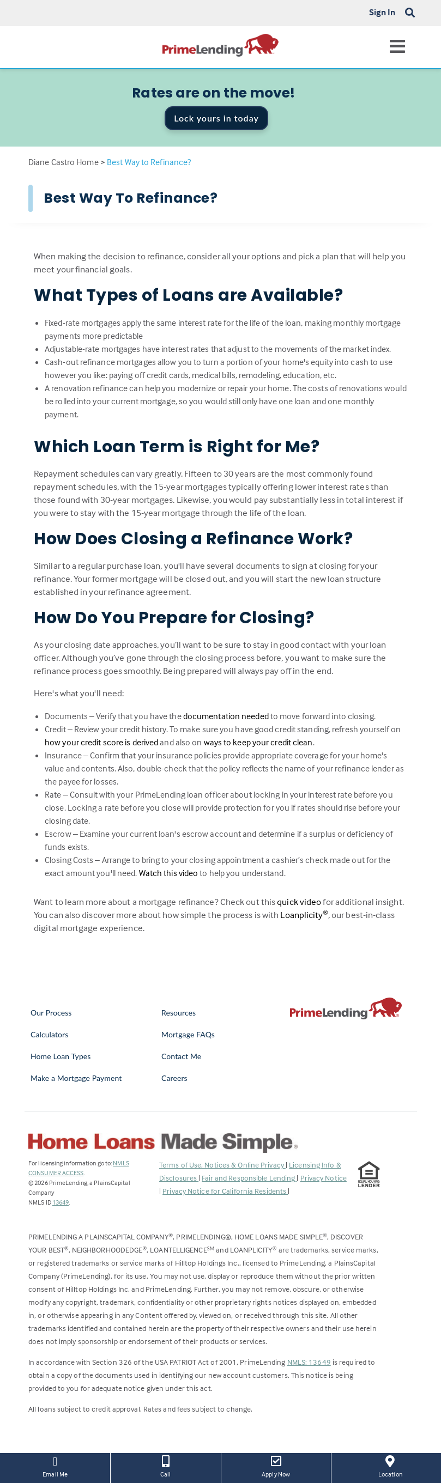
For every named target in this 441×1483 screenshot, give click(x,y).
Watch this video (168, 872)
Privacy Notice (323, 1177)
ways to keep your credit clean (258, 742)
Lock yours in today (216, 118)
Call (165, 1465)
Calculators (49, 1034)
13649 (60, 1202)
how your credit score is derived (101, 742)
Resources (178, 1012)
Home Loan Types (61, 1056)
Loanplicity (304, 915)
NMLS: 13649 (309, 1361)
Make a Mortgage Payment (76, 1078)
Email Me (55, 1465)
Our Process (51, 1012)
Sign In (382, 12)
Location (390, 1465)
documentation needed (226, 715)
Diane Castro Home (63, 161)
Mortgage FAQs (188, 1034)
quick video (299, 902)
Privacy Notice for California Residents (225, 1190)
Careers (174, 1078)
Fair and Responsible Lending (249, 1177)
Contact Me (181, 1056)
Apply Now (276, 1465)
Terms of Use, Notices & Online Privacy (222, 1164)
